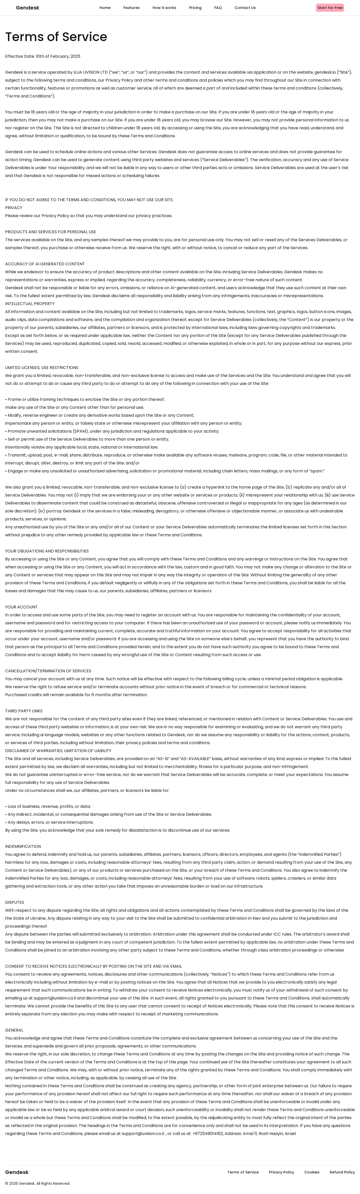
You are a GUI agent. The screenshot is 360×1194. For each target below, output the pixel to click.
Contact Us (245, 7)
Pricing (195, 7)
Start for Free (330, 7)
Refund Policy (342, 1172)
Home (105, 7)
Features (131, 7)
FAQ (218, 7)
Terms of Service (243, 1172)
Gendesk (27, 7)
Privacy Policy (281, 1172)
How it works (164, 7)
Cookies (311, 1172)
